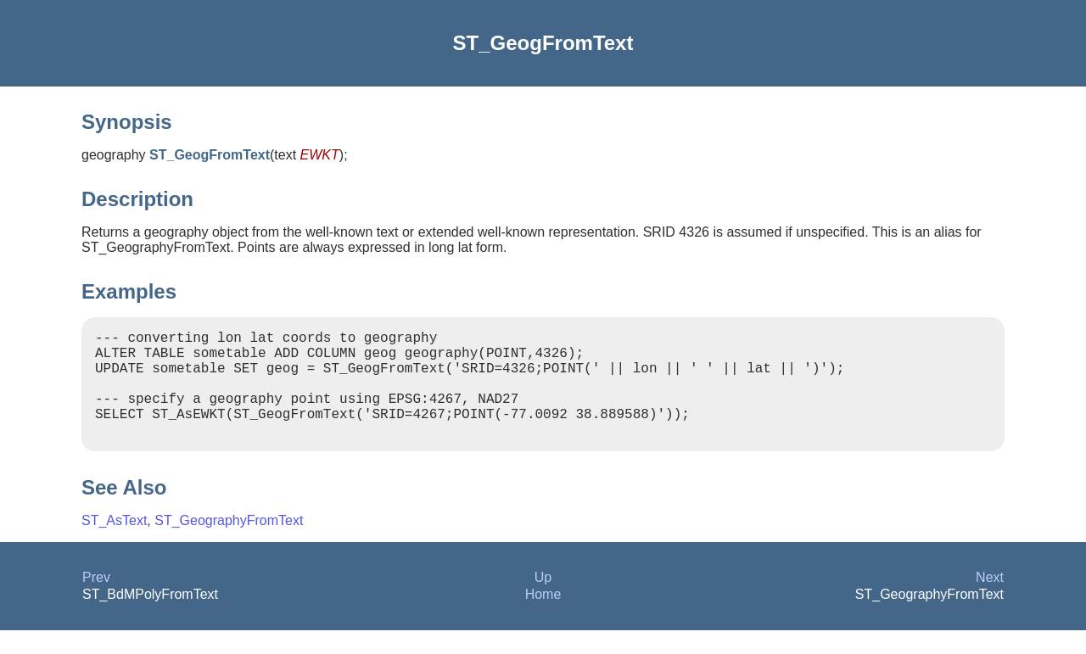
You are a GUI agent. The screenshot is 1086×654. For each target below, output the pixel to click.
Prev (96, 601)
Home (543, 618)
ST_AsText (114, 544)
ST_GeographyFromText (228, 544)
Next (990, 601)
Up (543, 601)
